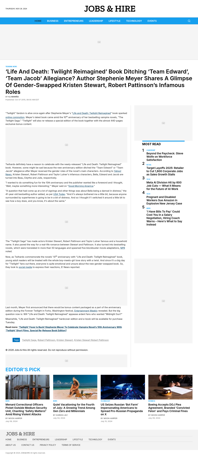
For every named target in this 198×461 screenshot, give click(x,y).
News (148, 208)
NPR (122, 248)
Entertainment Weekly (86, 310)
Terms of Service (71, 445)
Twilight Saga (29, 340)
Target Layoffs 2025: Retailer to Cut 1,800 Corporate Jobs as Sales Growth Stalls (165, 171)
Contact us (27, 445)
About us (11, 445)
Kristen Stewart (65, 340)
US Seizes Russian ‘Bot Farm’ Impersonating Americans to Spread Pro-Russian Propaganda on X (122, 409)
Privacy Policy (48, 445)
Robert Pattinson (46, 340)
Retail (149, 165)
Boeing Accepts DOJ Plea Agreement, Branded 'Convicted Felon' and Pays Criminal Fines (169, 408)
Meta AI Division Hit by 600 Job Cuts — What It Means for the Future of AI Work (164, 186)
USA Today (59, 194)
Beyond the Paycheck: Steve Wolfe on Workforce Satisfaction (165, 157)
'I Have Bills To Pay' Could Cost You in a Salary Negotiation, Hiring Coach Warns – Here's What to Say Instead (164, 218)
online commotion (15, 117)
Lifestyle (114, 20)
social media (25, 267)
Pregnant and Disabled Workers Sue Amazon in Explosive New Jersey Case (164, 200)
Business (52, 20)
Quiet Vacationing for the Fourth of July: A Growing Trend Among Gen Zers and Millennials (74, 408)
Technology (134, 20)
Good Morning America (81, 186)
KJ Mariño (13, 97)
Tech (148, 179)
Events (152, 20)
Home (38, 20)
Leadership (96, 20)
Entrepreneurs (73, 20)
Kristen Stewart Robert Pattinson (91, 340)
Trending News (11, 66)
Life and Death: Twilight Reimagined (92, 113)
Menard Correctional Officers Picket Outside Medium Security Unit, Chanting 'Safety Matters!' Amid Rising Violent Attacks (26, 409)
